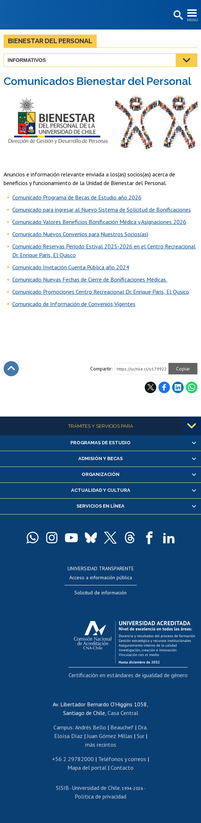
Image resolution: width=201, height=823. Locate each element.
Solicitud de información (100, 592)
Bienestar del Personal (50, 41)
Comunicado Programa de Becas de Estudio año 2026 (76, 197)
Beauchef (122, 727)
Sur (140, 735)
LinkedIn (178, 387)
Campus (63, 727)
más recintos (100, 744)
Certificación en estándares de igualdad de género (128, 675)
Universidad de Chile (96, 787)
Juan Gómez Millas (109, 735)
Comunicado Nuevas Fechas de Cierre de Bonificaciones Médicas (89, 279)
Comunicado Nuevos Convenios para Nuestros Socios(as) (80, 234)
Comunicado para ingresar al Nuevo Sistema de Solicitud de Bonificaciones (101, 209)
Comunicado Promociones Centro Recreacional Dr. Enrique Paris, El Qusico (100, 291)
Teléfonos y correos (122, 759)
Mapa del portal (86, 767)
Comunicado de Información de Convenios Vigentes (73, 303)
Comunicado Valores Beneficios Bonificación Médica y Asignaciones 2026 (99, 221)
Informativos (27, 60)
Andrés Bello (90, 727)
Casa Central (123, 712)
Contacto (122, 767)
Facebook (164, 387)
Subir (11, 368)
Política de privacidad (100, 796)
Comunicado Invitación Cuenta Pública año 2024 (70, 267)
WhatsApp (191, 387)
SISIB (62, 787)
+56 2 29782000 (73, 759)
